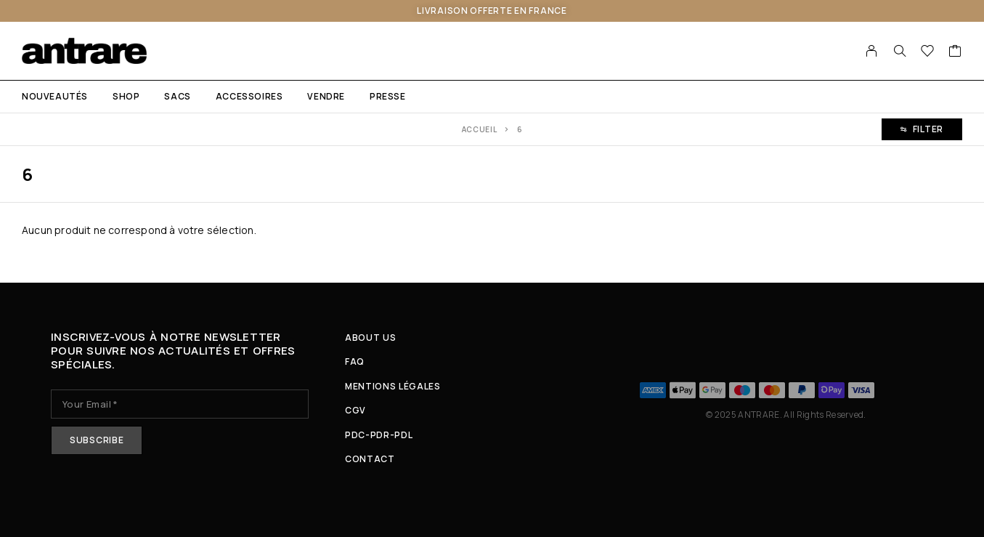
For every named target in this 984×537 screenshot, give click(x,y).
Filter (921, 129)
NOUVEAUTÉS (55, 96)
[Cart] (955, 52)
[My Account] (872, 50)
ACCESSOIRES (249, 96)
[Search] (900, 50)
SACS (177, 96)
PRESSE (388, 96)
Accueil (479, 129)
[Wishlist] (928, 52)
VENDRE (326, 96)
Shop (126, 96)
